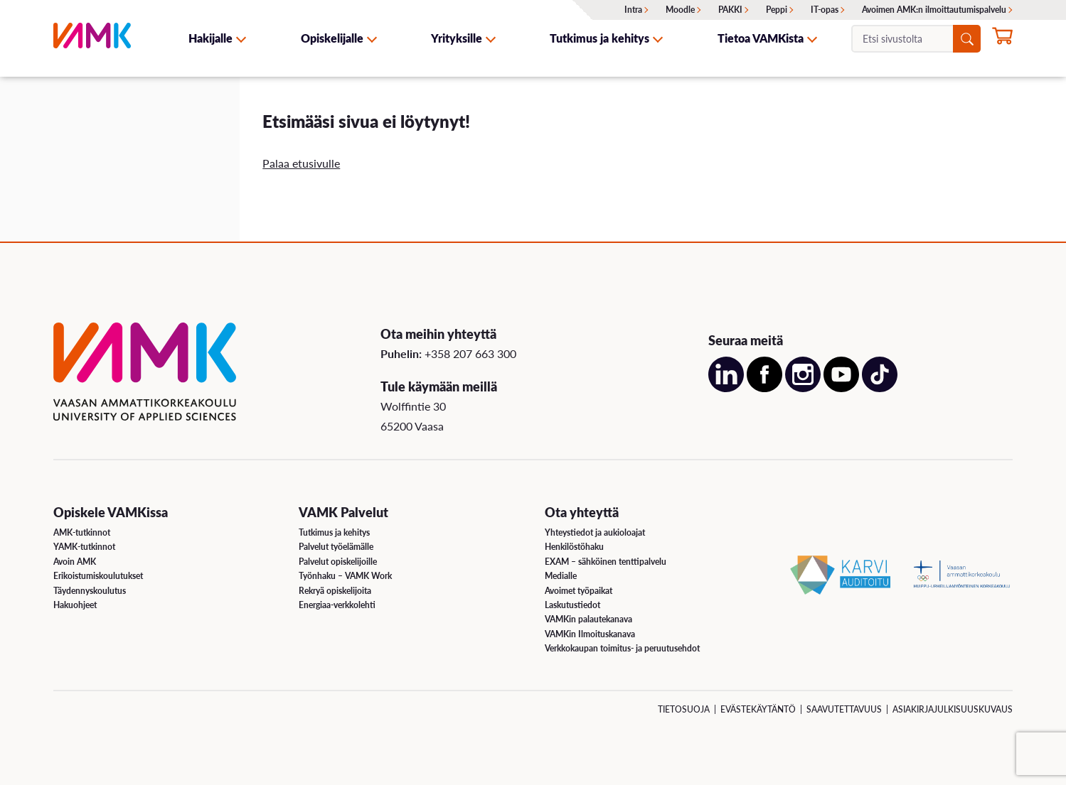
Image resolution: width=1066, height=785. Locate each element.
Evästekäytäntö (758, 709)
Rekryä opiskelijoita (335, 591)
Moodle (680, 10)
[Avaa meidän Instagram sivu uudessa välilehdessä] (803, 387)
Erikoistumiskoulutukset (98, 576)
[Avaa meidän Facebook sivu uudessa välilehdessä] (764, 387)
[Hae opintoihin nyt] (1002, 40)
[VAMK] (92, 38)
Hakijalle (210, 38)
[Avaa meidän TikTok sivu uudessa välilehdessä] (879, 387)
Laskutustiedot (572, 605)
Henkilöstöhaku (574, 547)
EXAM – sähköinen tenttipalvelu (605, 562)
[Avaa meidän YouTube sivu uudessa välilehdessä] (841, 387)
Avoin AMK (74, 562)
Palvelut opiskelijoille (338, 562)
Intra (633, 10)
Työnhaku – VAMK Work (345, 576)
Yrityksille (456, 38)
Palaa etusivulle (301, 163)
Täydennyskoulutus (89, 591)
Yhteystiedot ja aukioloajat (595, 532)
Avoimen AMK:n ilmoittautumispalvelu (934, 10)
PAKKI (730, 10)
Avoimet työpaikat (578, 591)
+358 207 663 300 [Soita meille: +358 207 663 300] (470, 353)
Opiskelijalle (332, 38)
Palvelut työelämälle (336, 547)
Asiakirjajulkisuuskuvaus (952, 709)
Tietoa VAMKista (761, 38)
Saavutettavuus (844, 709)
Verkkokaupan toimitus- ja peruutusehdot (622, 648)
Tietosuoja (684, 709)
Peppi (776, 10)
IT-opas (824, 10)
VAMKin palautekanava (588, 619)
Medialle (561, 576)
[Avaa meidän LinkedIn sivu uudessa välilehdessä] (726, 387)
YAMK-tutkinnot (84, 547)
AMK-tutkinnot (81, 532)
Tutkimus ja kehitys (599, 38)
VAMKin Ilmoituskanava (590, 634)
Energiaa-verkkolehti (337, 605)
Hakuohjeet (75, 605)
